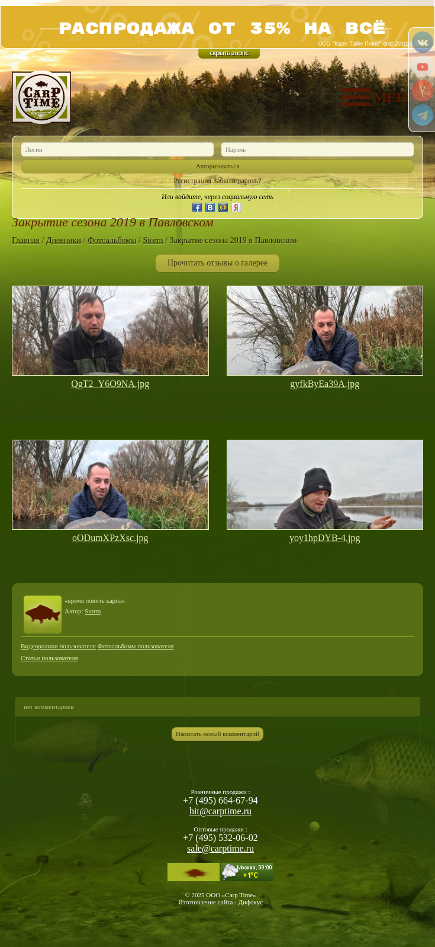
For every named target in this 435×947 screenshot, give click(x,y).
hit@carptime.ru (220, 811)
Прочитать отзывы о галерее (217, 262)
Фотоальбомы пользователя (136, 646)
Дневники (63, 240)
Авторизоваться (218, 165)
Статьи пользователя (49, 657)
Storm (153, 240)
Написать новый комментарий (217, 733)
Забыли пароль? (237, 181)
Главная (26, 240)
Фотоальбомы (112, 240)
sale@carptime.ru (220, 848)
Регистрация (193, 181)
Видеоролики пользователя (58, 646)
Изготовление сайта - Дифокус (220, 902)
